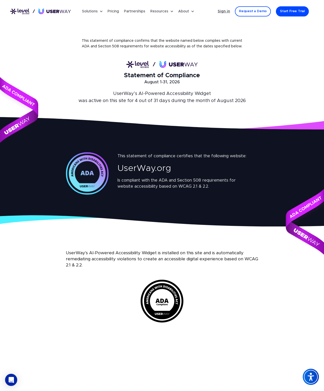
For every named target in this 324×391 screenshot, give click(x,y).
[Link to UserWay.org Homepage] (40, 11)
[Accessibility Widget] (311, 377)
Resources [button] (161, 11)
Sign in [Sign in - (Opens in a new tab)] (224, 11)
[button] (11, 380)
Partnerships (134, 11)
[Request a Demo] (253, 11)
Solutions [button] (92, 11)
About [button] (186, 11)
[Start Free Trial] (292, 11)
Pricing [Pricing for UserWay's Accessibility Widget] (113, 11)
